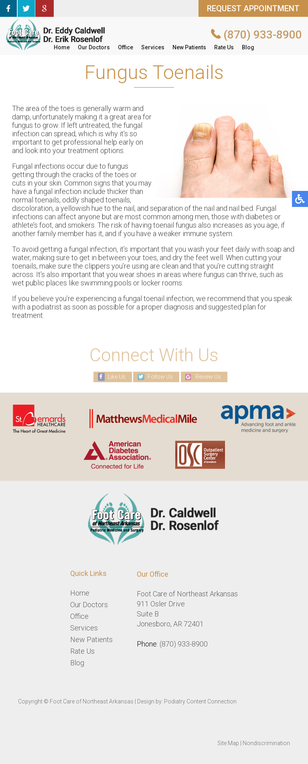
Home (62, 47)
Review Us (208, 376)
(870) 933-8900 (262, 34)
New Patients (189, 47)
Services (152, 47)
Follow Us (160, 376)
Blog (248, 47)
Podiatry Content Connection (200, 701)
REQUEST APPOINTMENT (253, 8)
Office (125, 47)
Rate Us (224, 47)
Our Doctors (94, 47)
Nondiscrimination (266, 743)
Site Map (228, 743)
